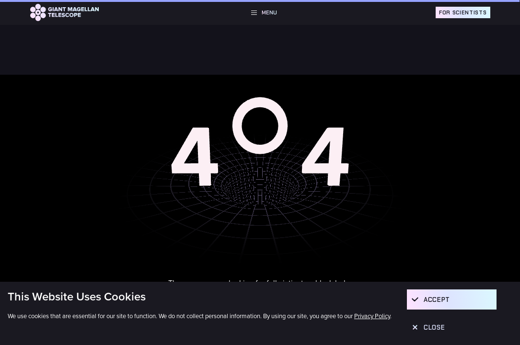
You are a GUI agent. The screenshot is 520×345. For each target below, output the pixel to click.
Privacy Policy (372, 316)
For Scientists (462, 12)
